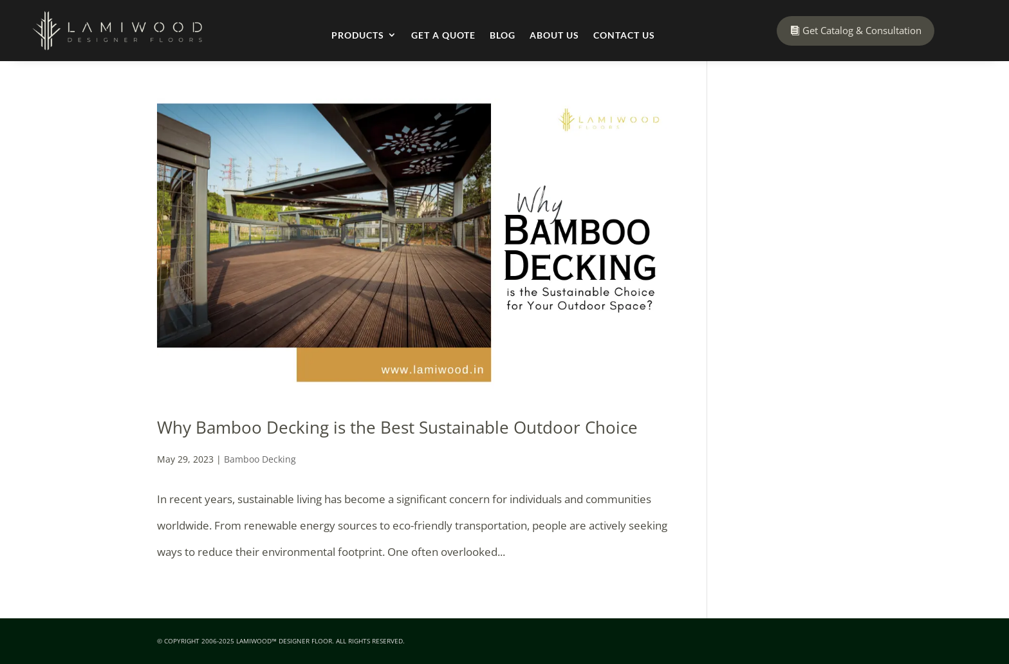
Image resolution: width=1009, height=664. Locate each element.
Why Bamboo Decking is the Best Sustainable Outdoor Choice (397, 427)
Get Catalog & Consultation (861, 30)
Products (357, 35)
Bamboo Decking (260, 459)
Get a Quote (443, 35)
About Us (554, 35)
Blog (502, 35)
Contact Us (624, 35)
